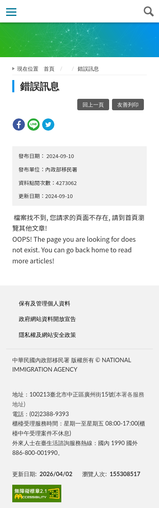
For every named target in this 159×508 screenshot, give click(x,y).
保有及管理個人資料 (44, 303)
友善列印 (128, 104)
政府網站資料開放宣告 (47, 318)
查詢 (148, 11)
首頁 (49, 68)
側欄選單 (11, 12)
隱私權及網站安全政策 (47, 334)
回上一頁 (93, 104)
